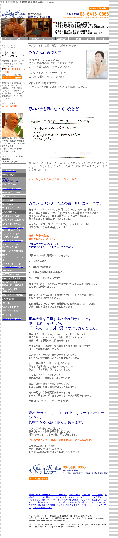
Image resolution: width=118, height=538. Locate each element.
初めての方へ (74, 495)
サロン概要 (96, 502)
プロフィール (97, 495)
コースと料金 (44, 497)
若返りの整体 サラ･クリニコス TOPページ (48, 495)
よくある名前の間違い (42, 508)
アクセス (70, 497)
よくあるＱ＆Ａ (58, 497)
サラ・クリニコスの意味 (57, 502)
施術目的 (42, 502)
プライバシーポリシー (86, 505)
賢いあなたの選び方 (46, 505)
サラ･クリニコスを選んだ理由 (65, 500)
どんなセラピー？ (82, 497)
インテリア (85, 500)
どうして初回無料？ (42, 500)
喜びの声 (86, 495)
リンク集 (60, 505)
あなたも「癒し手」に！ (79, 502)
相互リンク (71, 505)
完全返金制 (96, 500)
